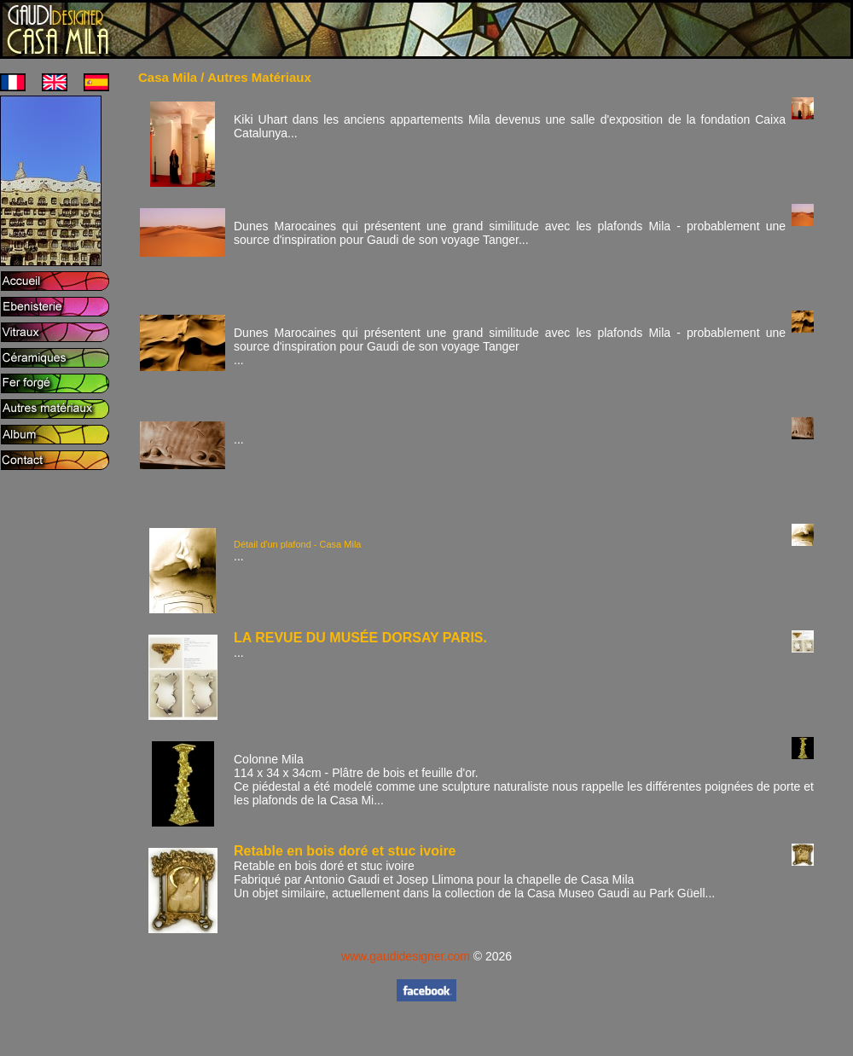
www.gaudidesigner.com (405, 956)
